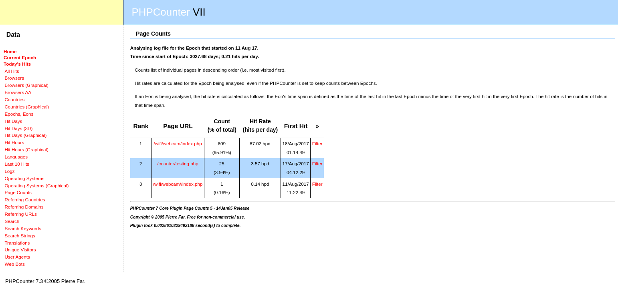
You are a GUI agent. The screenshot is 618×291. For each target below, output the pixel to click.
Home (10, 51)
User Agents (17, 256)
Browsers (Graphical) (26, 85)
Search (11, 221)
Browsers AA (17, 92)
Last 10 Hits (16, 164)
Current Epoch (20, 57)
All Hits (11, 71)
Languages (16, 156)
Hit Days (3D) (18, 128)
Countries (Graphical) (26, 106)
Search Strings (19, 235)
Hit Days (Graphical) (25, 135)
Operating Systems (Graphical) (36, 185)
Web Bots (14, 264)
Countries (14, 99)
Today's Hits (17, 63)
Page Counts (17, 192)
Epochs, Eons (18, 113)
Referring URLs (20, 214)
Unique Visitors (20, 249)
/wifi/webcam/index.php (177, 143)
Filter (317, 143)
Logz (9, 171)
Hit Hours (14, 142)
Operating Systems (24, 178)
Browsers (14, 77)
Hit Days (13, 121)
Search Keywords (22, 228)
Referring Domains (23, 206)
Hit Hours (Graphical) (26, 149)
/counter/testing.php (177, 163)
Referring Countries (24, 199)
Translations (17, 242)
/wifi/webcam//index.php (178, 184)
